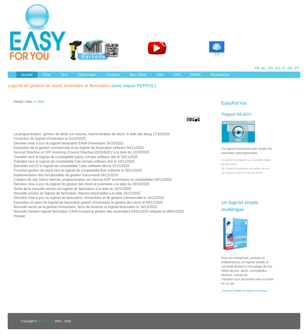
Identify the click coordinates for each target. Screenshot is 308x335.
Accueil (27, 74)
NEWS (195, 74)
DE (290, 68)
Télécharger (86, 74)
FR (257, 68)
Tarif (64, 74)
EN (270, 68)
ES (277, 68)
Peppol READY (237, 114)
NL (264, 68)
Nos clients (138, 74)
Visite (46, 74)
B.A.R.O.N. (45, 321)
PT (297, 68)
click (40, 101)
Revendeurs (220, 74)
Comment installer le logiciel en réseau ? (245, 290)
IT (283, 68)
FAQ (177, 74)
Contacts (113, 74)
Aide (160, 74)
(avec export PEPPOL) (133, 85)
